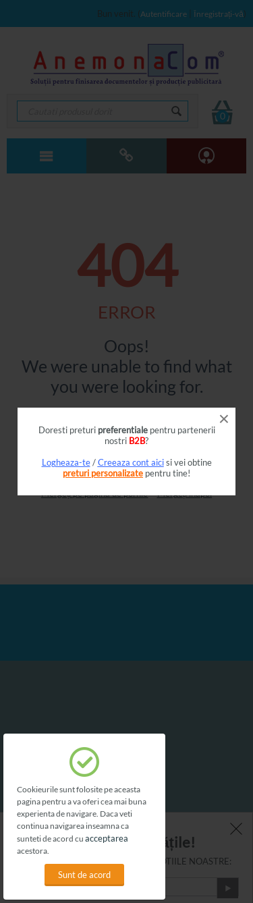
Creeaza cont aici (131, 462)
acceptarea (106, 838)
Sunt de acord (84, 874)
